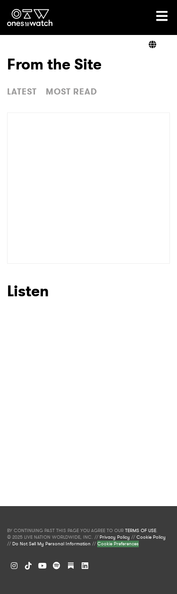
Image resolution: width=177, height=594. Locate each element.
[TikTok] (28, 566)
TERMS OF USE (140, 530)
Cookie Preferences (118, 544)
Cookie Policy (151, 537)
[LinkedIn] (85, 566)
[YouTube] (42, 566)
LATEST (22, 92)
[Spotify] (57, 566)
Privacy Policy (115, 537)
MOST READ (71, 92)
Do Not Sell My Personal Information (51, 544)
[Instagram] (14, 566)
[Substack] (71, 566)
